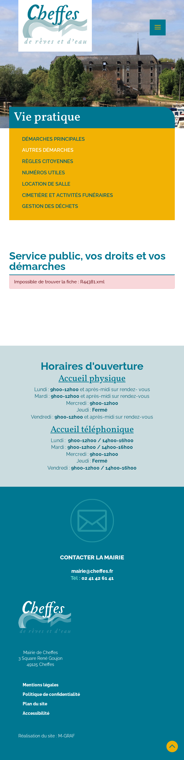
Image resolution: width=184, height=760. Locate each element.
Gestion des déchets (50, 206)
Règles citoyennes (47, 161)
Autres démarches (47, 150)
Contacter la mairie (92, 557)
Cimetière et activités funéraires (67, 195)
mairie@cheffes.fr (92, 571)
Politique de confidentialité (51, 694)
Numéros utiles (43, 173)
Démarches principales (53, 139)
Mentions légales (40, 684)
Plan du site (35, 703)
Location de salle (46, 184)
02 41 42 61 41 (97, 578)
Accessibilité (36, 713)
